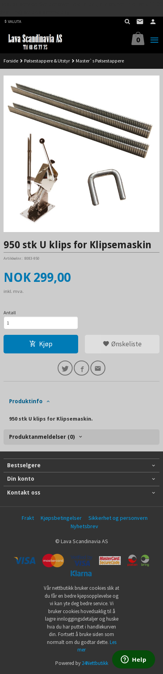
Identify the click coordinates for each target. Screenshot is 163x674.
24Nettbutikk (95, 663)
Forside (11, 61)
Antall (10, 312)
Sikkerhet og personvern (118, 517)
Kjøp (40, 344)
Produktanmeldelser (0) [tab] (42, 437)
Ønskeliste (122, 344)
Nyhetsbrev (84, 526)
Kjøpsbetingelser (61, 517)
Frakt (28, 517)
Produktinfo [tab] (26, 401)
